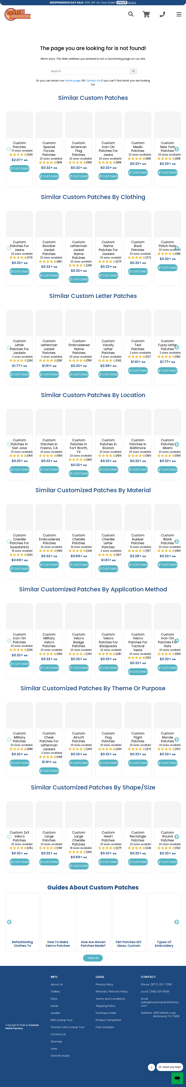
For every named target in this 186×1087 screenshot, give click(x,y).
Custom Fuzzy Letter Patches (167, 345)
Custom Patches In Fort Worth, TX (79, 446)
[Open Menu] (177, 14)
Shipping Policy (105, 1006)
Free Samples (105, 1027)
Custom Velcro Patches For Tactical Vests (137, 642)
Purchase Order (106, 1013)
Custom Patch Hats (167, 244)
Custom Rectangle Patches (138, 836)
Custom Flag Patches (108, 737)
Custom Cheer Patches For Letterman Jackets (49, 741)
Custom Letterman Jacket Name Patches (78, 250)
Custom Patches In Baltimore (138, 444)
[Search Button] (134, 71)
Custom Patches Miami (167, 444)
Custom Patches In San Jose (19, 444)
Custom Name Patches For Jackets (108, 248)
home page (72, 80)
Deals (54, 1006)
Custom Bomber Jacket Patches (49, 248)
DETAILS (132, 2)
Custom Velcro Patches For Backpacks (108, 640)
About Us (57, 984)
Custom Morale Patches (167, 737)
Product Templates (108, 1020)
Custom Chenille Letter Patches (108, 541)
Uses (54, 1048)
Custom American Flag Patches (78, 149)
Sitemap (56, 1041)
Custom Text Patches (137, 345)
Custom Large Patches (49, 836)
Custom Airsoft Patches (78, 737)
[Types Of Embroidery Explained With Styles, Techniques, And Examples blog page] (164, 915)
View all (93, 958)
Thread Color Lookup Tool (67, 1027)
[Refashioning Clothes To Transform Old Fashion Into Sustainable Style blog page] (22, 915)
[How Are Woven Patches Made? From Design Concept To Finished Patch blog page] (93, 915)
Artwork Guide (60, 1056)
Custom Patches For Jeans (19, 246)
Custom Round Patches (167, 836)
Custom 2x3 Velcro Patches (19, 836)
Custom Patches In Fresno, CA (49, 444)
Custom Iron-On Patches (19, 638)
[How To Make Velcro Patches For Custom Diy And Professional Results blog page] (58, 915)
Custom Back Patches (137, 246)
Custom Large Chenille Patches (78, 838)
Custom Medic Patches (137, 147)
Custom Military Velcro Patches (49, 640)
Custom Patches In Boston (108, 444)
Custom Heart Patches (108, 836)
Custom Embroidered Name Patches (79, 347)
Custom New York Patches (167, 147)
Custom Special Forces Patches (49, 149)
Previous (9, 149)
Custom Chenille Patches (78, 539)
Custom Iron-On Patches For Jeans (108, 149)
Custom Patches (19, 145)
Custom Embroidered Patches (49, 539)
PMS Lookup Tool (61, 1020)
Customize (19, 168)
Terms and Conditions (110, 999)
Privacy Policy (104, 984)
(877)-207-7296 (161, 984)
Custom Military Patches (19, 737)
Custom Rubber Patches (137, 539)
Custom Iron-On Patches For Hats (167, 640)
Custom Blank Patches (167, 539)
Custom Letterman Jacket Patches (49, 347)
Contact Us (93, 80)
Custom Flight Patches (137, 737)
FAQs (54, 999)
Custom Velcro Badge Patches (78, 640)
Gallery (55, 991)
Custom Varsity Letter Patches (108, 347)
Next (176, 149)
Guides (55, 1013)
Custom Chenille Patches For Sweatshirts (19, 541)
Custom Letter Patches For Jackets (19, 347)
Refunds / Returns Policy (112, 991)
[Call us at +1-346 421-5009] (162, 15)
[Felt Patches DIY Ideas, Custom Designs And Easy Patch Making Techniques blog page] (128, 915)
